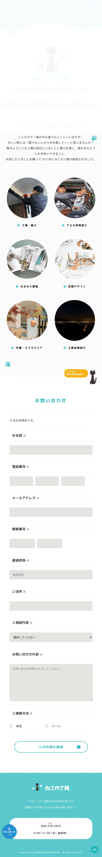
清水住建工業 (62, 807)
